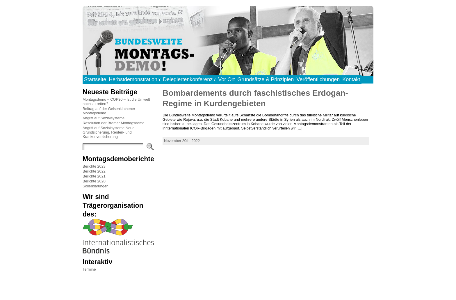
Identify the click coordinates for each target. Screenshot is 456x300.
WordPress (227, 289)
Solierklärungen (95, 186)
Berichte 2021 (94, 176)
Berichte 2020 (94, 181)
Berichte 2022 (94, 171)
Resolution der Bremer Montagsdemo (114, 123)
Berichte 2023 (94, 166)
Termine (89, 269)
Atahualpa (248, 289)
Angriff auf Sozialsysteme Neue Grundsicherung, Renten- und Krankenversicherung (108, 132)
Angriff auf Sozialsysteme (103, 118)
